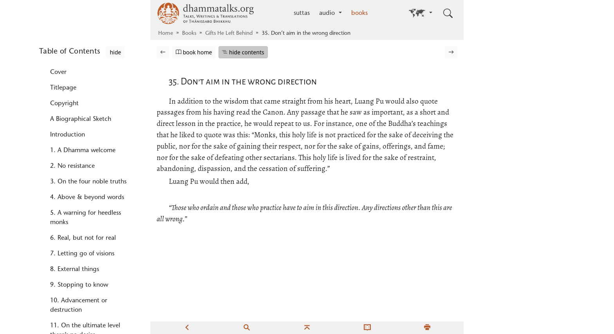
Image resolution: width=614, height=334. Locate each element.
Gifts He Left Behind (229, 33)
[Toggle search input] (448, 13)
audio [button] (328, 13)
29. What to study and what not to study (89, 77)
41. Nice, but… (72, 317)
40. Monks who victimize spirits (85, 296)
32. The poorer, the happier (89, 129)
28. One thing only (76, 57)
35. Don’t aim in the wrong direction (88, 181)
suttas (302, 13)
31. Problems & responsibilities (93, 113)
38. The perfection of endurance (79, 246)
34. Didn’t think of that (83, 160)
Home (165, 33)
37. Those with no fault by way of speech (93, 221)
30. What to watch (76, 98)
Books (189, 33)
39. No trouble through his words (88, 271)
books (359, 13)
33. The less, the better (82, 145)
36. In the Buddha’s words (86, 201)
